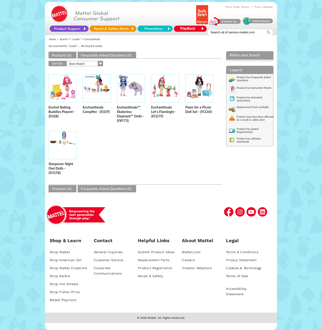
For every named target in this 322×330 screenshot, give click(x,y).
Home (52, 39)
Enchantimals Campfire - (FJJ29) (96, 109)
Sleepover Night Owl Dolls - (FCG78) (61, 168)
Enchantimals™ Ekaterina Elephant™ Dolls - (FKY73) (130, 114)
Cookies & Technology (243, 268)
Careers (188, 260)
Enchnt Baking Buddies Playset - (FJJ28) (62, 111)
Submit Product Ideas (156, 252)
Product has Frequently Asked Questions (254, 79)
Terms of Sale (237, 276)
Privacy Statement (241, 260)
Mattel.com (191, 252)
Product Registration (155, 268)
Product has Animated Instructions (249, 99)
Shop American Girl (66, 260)
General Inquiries (108, 252)
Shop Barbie (60, 276)
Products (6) (62, 55)
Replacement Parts (153, 260)
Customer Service (108, 260)
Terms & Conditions (242, 252)
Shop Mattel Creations (68, 268)
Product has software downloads (249, 140)
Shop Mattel (60, 252)
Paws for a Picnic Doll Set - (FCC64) (198, 109)
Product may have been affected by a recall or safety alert (255, 118)
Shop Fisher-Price (65, 292)
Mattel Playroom (63, 300)
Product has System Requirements (248, 130)
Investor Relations (197, 268)
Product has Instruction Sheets (254, 87)
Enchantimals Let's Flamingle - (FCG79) (163, 111)
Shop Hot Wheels (64, 284)
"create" (76, 39)
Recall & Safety (150, 276)
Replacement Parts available (253, 107)
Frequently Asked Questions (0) (106, 55)
